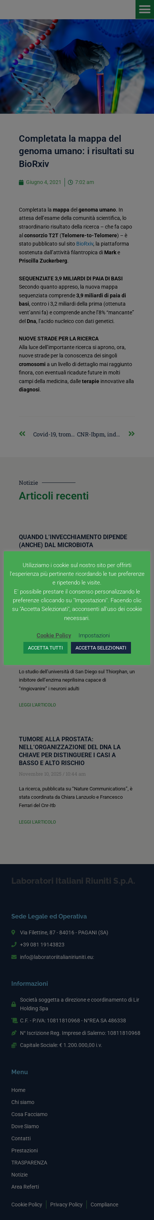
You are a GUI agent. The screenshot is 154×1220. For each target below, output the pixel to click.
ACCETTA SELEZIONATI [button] (100, 648)
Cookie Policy (54, 635)
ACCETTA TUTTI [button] (45, 648)
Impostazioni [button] (94, 635)
